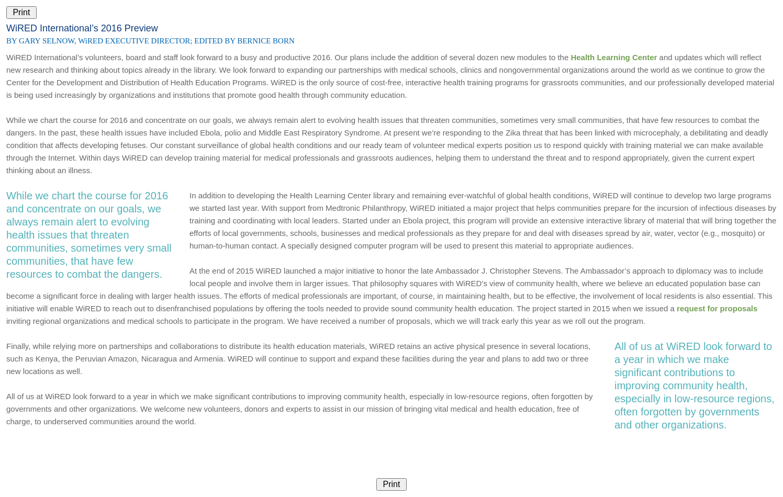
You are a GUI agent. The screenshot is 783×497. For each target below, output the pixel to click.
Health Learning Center (614, 57)
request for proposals (717, 308)
